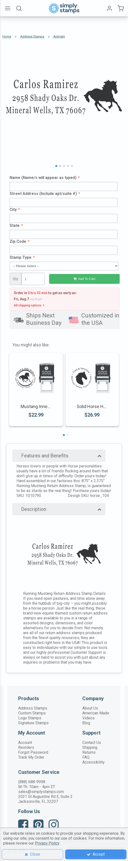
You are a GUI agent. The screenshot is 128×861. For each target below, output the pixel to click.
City (14, 209)
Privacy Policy (47, 843)
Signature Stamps (33, 723)
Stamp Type (22, 257)
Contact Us (91, 742)
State (16, 225)
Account (25, 742)
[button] (56, 166)
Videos (88, 718)
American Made (95, 713)
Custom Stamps (32, 713)
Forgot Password (33, 752)
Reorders (26, 747)
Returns (89, 752)
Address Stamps (32, 708)
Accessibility (93, 762)
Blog (86, 723)
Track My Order (31, 757)
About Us (90, 708)
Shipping (89, 747)
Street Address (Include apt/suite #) (45, 193)
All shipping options (29, 305)
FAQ (85, 757)
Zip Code (19, 241)
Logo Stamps (29, 718)
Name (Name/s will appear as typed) (44, 177)
